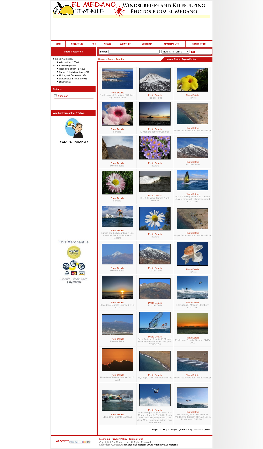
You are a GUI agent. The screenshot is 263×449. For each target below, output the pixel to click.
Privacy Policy (119, 439)
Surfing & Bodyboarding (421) (74, 72)
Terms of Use (136, 439)
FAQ (94, 44)
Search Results (115, 59)
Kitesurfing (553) (67, 65)
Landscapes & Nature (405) (73, 78)
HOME (58, 44)
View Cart (60, 96)
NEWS (107, 44)
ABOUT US (77, 44)
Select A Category (64, 59)
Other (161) (65, 82)
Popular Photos (189, 59)
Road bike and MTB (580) (72, 68)
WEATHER (126, 44)
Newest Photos (173, 59)
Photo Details (117, 92)
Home (101, 59)
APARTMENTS (171, 44)
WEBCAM (147, 44)
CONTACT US (199, 44)
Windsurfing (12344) (69, 62)
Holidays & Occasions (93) (72, 75)
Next (207, 429)
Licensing (104, 439)
